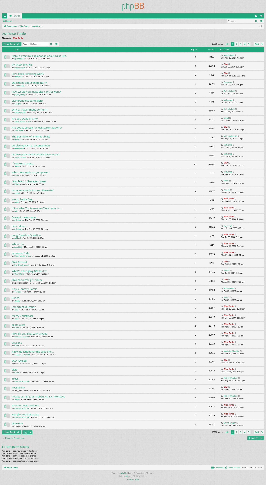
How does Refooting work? (28, 73)
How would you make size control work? (36, 91)
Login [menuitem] (262, 16)
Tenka (16, 166)
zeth (16, 211)
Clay (226, 64)
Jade (16, 202)
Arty (127, 476)
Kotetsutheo (229, 288)
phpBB (124, 473)
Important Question (24, 307)
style (14, 369)
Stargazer (228, 82)
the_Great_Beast (21, 265)
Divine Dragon (230, 423)
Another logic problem (25, 405)
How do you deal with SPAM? (29, 333)
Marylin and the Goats (25, 414)
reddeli (17, 193)
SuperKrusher (20, 157)
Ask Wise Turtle (14, 33)
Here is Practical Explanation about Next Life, (39, 55)
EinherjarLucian (230, 136)
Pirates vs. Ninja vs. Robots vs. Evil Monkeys (38, 396)
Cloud (226, 118)
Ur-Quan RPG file (22, 64)
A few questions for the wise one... (33, 351)
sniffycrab (18, 77)
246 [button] (257, 44)
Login (19, 21)
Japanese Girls (20, 253)
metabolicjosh (20, 112)
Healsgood (19, 148)
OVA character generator (27, 280)
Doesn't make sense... (25, 217)
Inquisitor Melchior (22, 355)
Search (8, 21)
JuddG (226, 270)
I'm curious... (19, 226)
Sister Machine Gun (22, 121)
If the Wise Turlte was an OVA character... (37, 208)
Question (17, 423)
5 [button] (249, 44)
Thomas (17, 292)
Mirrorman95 (19, 68)
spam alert (18, 324)
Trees (15, 378)
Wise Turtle (18, 38)
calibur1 (17, 238)
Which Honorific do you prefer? (31, 172)
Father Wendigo (230, 378)
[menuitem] (256, 15)
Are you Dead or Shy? (25, 118)
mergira (17, 103)
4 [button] (244, 44)
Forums (16, 16)
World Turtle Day (22, 199)
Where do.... (19, 244)
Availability (18, 387)
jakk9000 (18, 247)
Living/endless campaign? (27, 100)
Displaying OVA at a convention (31, 145)
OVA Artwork (20, 262)
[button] (227, 44)
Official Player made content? (30, 109)
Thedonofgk (19, 86)
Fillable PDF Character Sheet (29, 181)
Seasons (17, 342)
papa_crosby (19, 95)
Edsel (16, 184)
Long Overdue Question (26, 235)
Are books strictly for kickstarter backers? (37, 127)
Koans (15, 298)
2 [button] (236, 44)
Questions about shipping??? (29, 82)
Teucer (17, 399)
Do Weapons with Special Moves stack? (35, 154)
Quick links (5, 16)
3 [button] (240, 44)
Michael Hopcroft (21, 337)
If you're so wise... (22, 163)
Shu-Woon (19, 130)
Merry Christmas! (22, 315)
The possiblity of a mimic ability (31, 136)
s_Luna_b (18, 220)
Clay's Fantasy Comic (24, 289)
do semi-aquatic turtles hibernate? (33, 190)
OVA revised (19, 360)
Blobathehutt (229, 91)
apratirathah (19, 59)
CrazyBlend (19, 274)
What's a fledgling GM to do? (29, 271)
